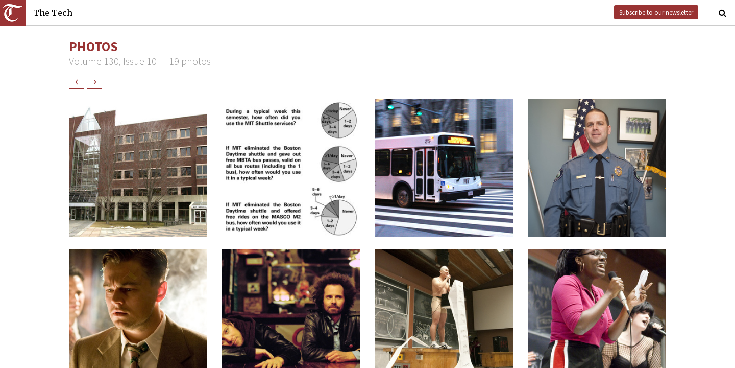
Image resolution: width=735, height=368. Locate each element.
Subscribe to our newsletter (656, 12)
